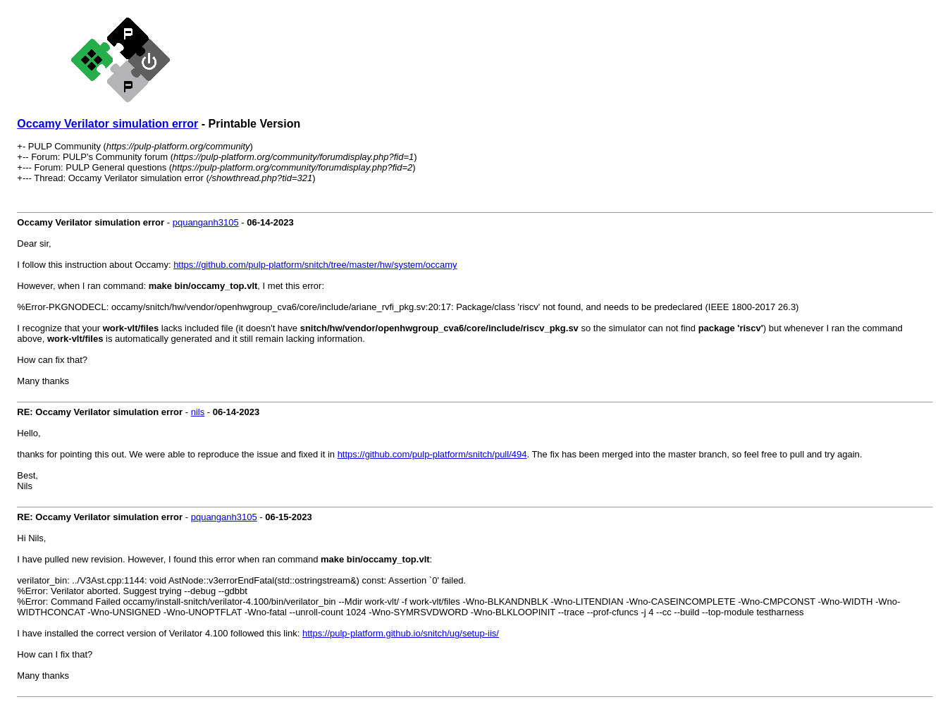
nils (198, 412)
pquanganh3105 (206, 222)
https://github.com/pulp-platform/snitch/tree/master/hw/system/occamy (315, 264)
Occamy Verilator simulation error (107, 124)
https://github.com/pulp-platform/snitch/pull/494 (432, 454)
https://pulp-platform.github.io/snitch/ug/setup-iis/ (400, 633)
